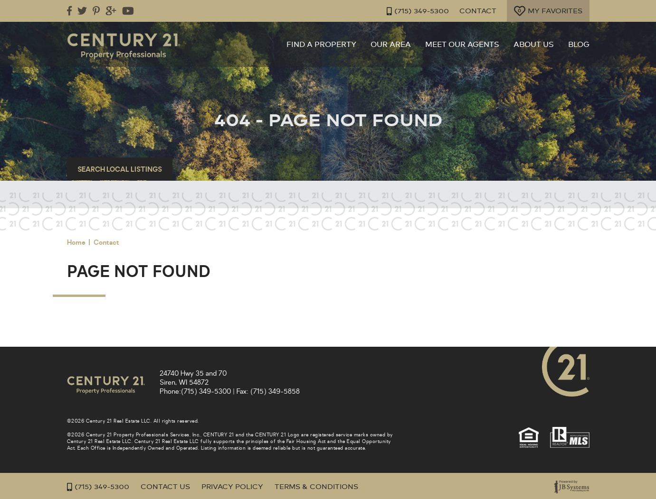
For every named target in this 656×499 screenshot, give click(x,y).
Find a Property (321, 44)
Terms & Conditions (316, 487)
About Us (533, 44)
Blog (578, 44)
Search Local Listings (119, 169)
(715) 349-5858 (275, 391)
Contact (477, 11)
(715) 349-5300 (418, 11)
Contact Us (165, 487)
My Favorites (548, 11)
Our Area (391, 44)
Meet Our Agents (462, 44)
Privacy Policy (232, 487)
